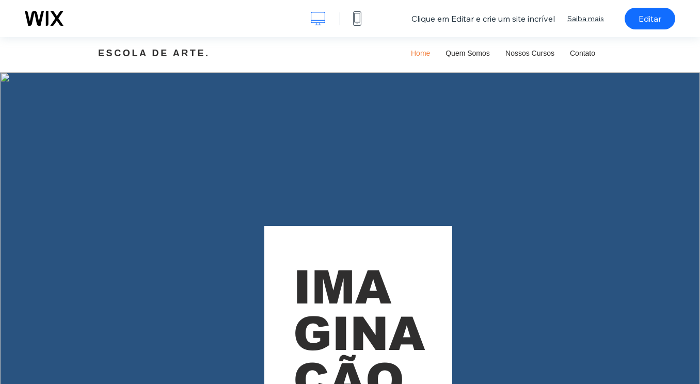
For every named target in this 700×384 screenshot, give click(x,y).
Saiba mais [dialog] (585, 18)
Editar (650, 18)
